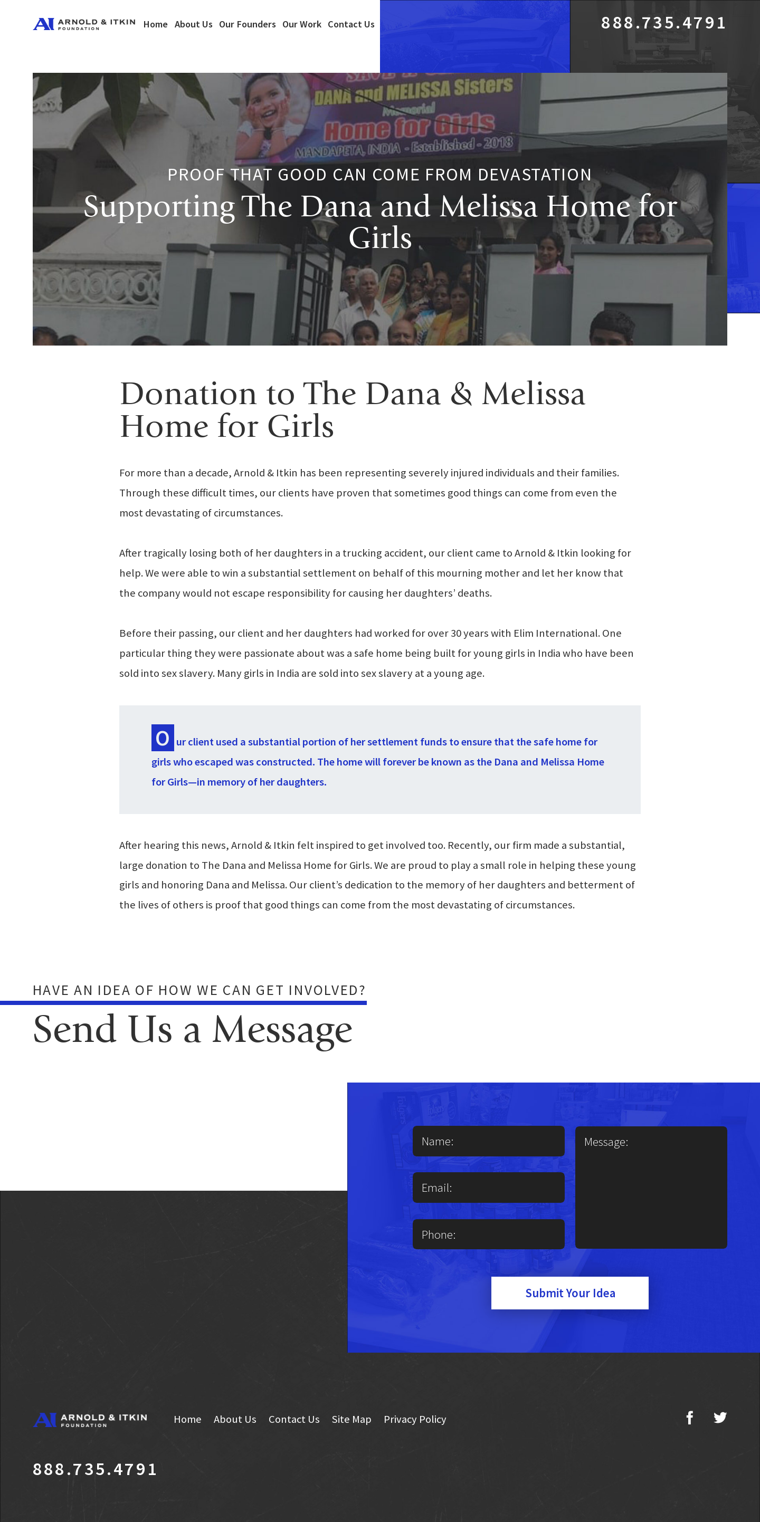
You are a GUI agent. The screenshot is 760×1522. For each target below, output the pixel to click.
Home (155, 24)
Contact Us (351, 24)
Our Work (301, 24)
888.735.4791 (664, 22)
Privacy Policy (415, 1419)
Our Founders (247, 24)
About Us (194, 24)
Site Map (351, 1419)
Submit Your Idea (570, 1293)
